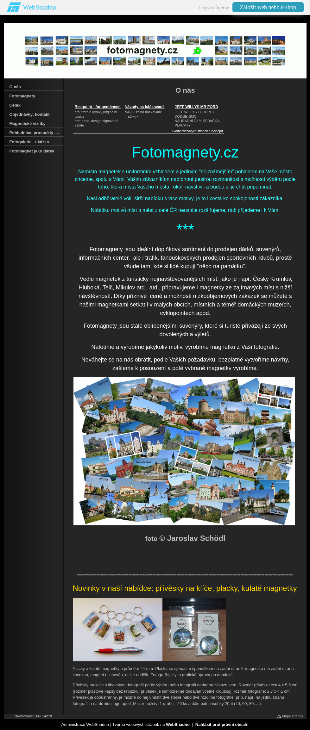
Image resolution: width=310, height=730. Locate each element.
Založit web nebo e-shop (268, 7)
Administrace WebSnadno (85, 724)
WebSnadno (39, 7)
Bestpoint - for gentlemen (98, 107)
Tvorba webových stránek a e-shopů (197, 131)
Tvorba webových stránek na (151, 724)
